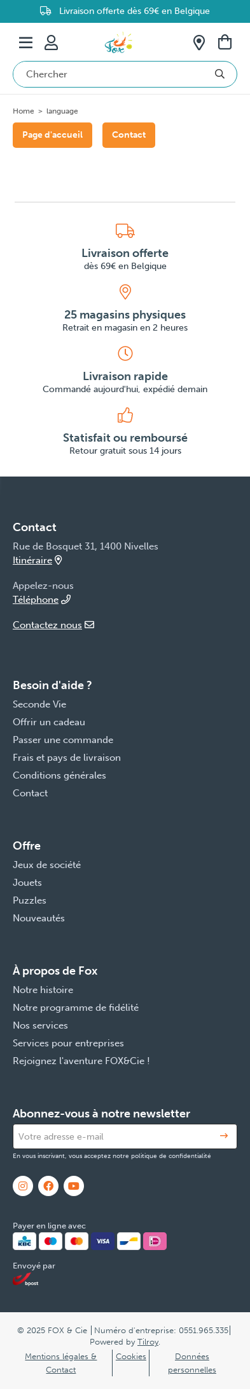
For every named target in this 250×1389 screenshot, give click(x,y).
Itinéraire (37, 560)
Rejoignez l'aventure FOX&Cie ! (81, 1061)
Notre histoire (43, 990)
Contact (129, 134)
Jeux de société (47, 865)
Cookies (131, 1356)
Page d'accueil (52, 134)
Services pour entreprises (68, 1043)
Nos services (40, 1025)
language (62, 111)
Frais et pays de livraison (67, 757)
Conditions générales (59, 775)
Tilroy (147, 1341)
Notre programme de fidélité (76, 1007)
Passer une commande (63, 740)
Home (23, 111)
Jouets (27, 882)
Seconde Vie (39, 704)
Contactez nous (53, 625)
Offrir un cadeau (49, 722)
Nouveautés (39, 918)
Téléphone (42, 599)
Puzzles (29, 900)
